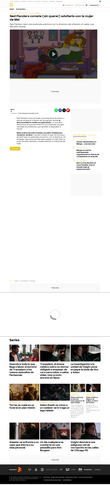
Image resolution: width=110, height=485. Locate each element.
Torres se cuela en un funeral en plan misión (22, 407)
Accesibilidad (67, 480)
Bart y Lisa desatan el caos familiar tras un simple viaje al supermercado (86, 167)
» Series (16, 282)
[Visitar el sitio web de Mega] (55, 470)
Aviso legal (46, 478)
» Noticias (32, 282)
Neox (11, 282)
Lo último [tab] (92, 136)
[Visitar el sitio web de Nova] (48, 470)
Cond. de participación (85, 478)
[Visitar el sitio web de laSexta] (36, 470)
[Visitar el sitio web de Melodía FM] (80, 470)
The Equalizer (59, 1)
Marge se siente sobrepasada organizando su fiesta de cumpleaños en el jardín (87, 154)
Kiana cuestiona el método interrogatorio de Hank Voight (78, 400)
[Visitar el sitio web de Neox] (42, 470)
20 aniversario (15, 1)
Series (11, 10)
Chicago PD (52, 1)
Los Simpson (23, 1)
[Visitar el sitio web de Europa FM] (74, 470)
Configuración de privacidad (52, 480)
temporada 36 (82, 148)
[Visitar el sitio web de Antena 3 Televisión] (29, 470)
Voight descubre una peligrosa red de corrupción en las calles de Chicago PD (85, 447)
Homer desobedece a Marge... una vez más (86, 144)
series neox (15, 149)
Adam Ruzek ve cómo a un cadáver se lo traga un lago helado (54, 409)
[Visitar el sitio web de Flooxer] (97, 470)
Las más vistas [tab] (79, 136)
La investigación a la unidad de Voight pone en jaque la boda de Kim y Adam (84, 369)
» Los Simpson (23, 282)
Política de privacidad (57, 478)
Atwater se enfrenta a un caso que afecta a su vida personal (24, 446)
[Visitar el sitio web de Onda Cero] (67, 470)
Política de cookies (71, 478)
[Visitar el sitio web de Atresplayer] (89, 470)
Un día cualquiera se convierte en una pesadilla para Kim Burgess (51, 447)
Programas (20, 10)
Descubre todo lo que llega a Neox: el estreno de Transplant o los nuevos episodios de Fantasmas (23, 370)
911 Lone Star (44, 1)
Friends (30, 1)
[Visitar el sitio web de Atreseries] (61, 470)
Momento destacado (18, 403)
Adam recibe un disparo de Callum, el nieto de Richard (92, 400)
